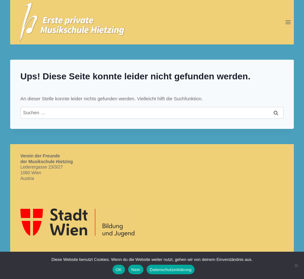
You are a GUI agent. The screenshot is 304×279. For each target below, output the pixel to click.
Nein (135, 269)
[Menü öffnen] (288, 22)
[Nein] (296, 265)
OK (119, 269)
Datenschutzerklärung (170, 269)
